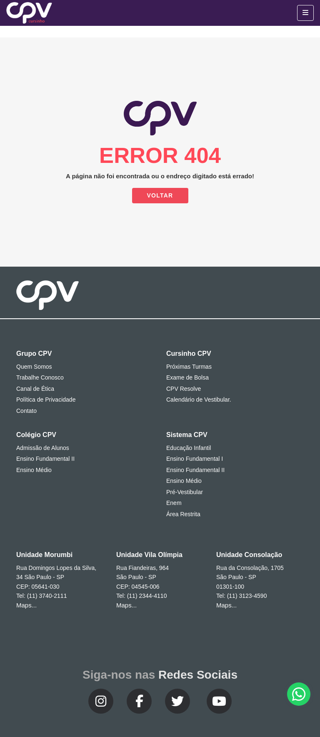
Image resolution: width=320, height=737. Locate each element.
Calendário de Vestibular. (198, 399)
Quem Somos (34, 366)
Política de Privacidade (45, 399)
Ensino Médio (34, 470)
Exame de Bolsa (187, 377)
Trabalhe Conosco (40, 377)
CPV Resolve (183, 388)
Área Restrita (183, 514)
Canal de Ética (35, 388)
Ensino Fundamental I (194, 458)
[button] (298, 694)
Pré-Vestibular (184, 492)
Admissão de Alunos (42, 448)
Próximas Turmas (189, 366)
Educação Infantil (188, 448)
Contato (26, 410)
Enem (174, 503)
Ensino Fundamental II (45, 458)
